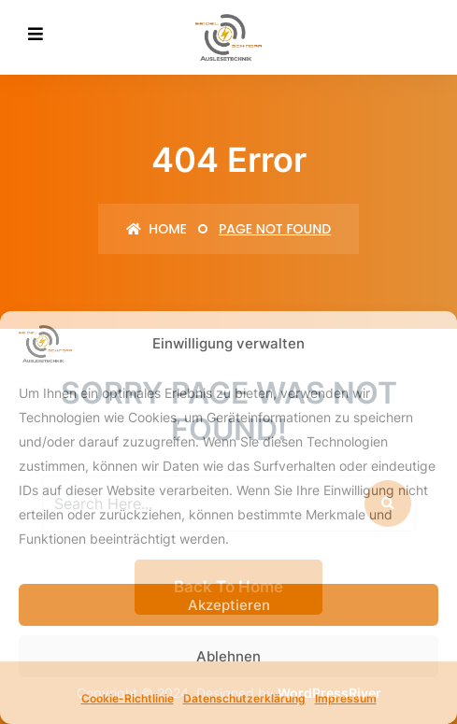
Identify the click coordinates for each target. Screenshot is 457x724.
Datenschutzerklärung (244, 698)
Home (156, 229)
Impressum (346, 698)
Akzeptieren (229, 605)
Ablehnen (228, 656)
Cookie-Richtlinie (127, 698)
